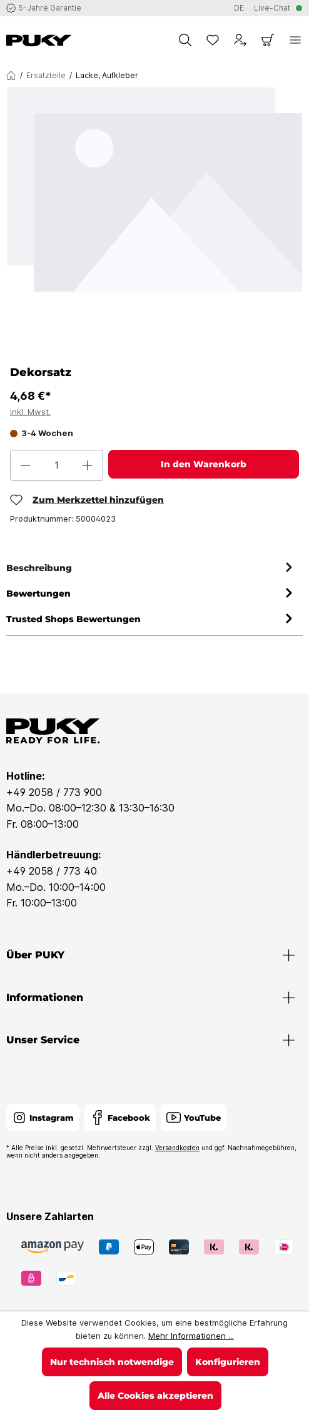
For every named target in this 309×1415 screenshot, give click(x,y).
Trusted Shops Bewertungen (151, 619)
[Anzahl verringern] (26, 465)
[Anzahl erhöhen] (88, 465)
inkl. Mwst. (30, 412)
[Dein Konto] (240, 40)
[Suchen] (185, 40)
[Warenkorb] (267, 40)
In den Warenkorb (203, 464)
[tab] (151, 568)
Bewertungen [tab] (151, 593)
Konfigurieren (227, 1362)
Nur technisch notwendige (112, 1362)
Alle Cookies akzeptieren (155, 1395)
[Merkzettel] (212, 40)
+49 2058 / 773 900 (54, 792)
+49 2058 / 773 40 (51, 871)
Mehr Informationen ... (191, 1336)
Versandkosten (177, 1147)
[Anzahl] (56, 465)
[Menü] (295, 40)
